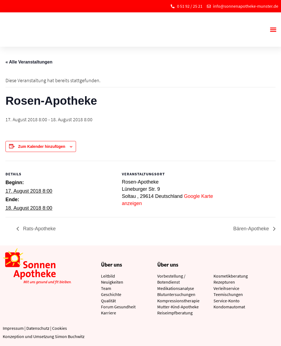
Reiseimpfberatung (175, 312)
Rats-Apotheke (39, 228)
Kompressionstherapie (178, 300)
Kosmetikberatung (230, 276)
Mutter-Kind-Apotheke (178, 306)
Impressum (13, 328)
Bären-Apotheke (251, 228)
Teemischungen (228, 294)
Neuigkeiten (112, 282)
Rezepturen (224, 282)
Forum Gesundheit (118, 306)
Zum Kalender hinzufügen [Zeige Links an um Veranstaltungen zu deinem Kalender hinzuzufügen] (41, 146)
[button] (273, 29)
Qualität (108, 300)
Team (106, 288)
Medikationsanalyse (175, 288)
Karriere (108, 312)
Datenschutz (37, 328)
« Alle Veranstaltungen (28, 62)
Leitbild (108, 276)
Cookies (59, 328)
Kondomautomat (229, 306)
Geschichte (111, 294)
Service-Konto (226, 300)
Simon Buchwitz (70, 336)
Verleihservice (226, 288)
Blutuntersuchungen (176, 294)
